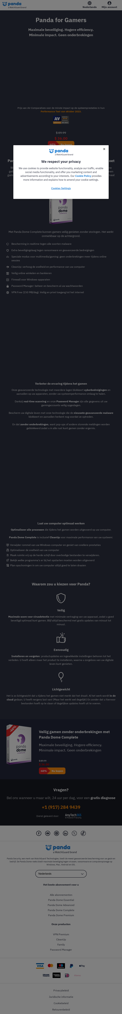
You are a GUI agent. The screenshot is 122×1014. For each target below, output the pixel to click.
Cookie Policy (83, 175)
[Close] (104, 148)
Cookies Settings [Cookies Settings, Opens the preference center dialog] (61, 188)
